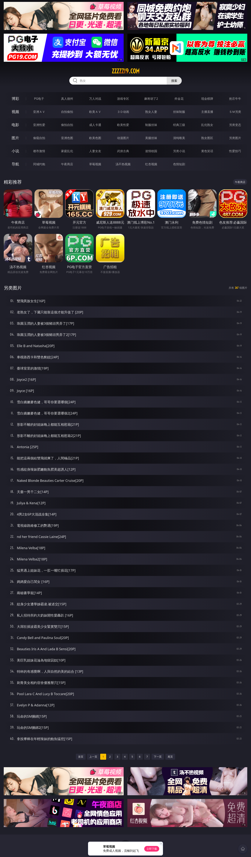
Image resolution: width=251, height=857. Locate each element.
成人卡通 (95, 125)
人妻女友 (95, 151)
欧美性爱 (123, 125)
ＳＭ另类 (235, 112)
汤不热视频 (123, 164)
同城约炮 (39, 164)
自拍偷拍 (67, 112)
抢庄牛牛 (235, 99)
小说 (15, 150)
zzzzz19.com (126, 71)
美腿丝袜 (151, 138)
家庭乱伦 (67, 151)
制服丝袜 (151, 125)
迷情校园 (151, 151)
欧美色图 (95, 138)
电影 (15, 124)
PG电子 (39, 99)
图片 (15, 137)
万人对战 (95, 99)
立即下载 (151, 848)
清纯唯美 (179, 138)
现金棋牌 (207, 99)
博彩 (15, 98)
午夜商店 (67, 164)
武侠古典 (123, 151)
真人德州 (67, 99)
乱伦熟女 (207, 125)
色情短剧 (179, 164)
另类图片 (235, 138)
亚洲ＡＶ (39, 112)
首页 (80, 756)
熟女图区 (207, 138)
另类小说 (179, 151)
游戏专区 (123, 99)
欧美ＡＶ (95, 112)
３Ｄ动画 (123, 112)
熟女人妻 (151, 112)
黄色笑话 (207, 151)
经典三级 (179, 125)
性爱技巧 (235, 151)
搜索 (174, 81)
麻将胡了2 (151, 99)
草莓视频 (95, 164)
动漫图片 (123, 138)
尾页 (170, 756)
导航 (15, 164)
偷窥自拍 (39, 138)
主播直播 (207, 112)
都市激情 (39, 151)
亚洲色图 (67, 138)
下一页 (158, 756)
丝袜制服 (179, 112)
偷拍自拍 (67, 125)
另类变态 (235, 125)
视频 (15, 111)
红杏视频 (151, 164)
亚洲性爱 (39, 125)
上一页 (93, 756)
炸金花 (179, 99)
